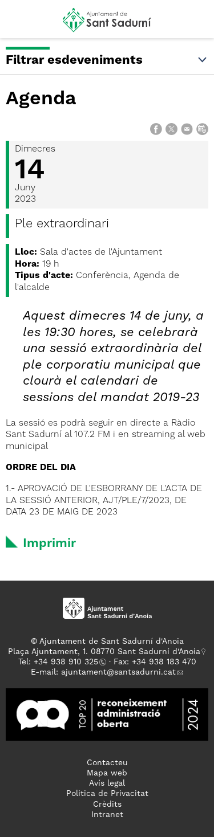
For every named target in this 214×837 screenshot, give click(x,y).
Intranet (107, 815)
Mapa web (107, 773)
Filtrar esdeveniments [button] (107, 60)
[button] (19, 23)
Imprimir (49, 543)
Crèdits (107, 805)
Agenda (41, 99)
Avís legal (107, 783)
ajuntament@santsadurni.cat (118, 672)
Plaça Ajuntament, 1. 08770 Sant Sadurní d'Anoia (104, 652)
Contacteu (107, 763)
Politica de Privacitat (107, 794)
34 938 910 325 (68, 662)
